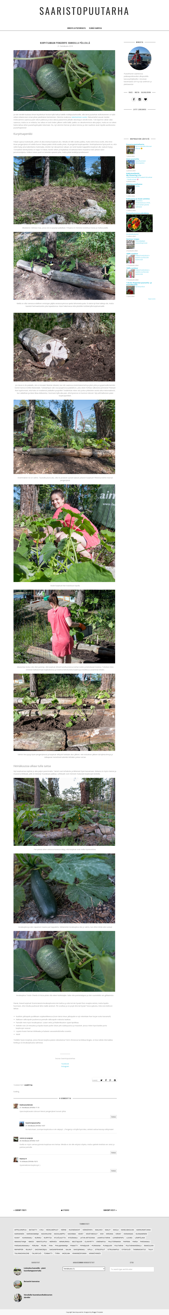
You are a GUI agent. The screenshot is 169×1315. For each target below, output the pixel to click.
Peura (43, 1245)
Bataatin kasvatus (32, 1281)
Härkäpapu (88, 1230)
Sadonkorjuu (41, 1249)
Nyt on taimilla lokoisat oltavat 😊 (143, 147)
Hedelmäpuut (52, 1230)
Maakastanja (20, 1241)
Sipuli (89, 1249)
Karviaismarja (33, 1234)
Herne (63, 1230)
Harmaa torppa (132, 239)
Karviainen (19, 1234)
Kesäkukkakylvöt (132, 234)
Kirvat (118, 1234)
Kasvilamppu (59, 1234)
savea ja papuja (26, 1138)
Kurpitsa (28, 1085)
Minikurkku (64, 1241)
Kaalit (108, 1230)
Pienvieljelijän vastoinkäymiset (141, 242)
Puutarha (118, 1245)
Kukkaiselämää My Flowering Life (133, 174)
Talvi (150, 1249)
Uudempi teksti (20, 1210)
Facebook (65, 1064)
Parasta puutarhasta (135, 144)
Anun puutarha (132, 159)
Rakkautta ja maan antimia (138, 199)
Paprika (126, 1241)
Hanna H (23, 1159)
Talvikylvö (36, 1253)
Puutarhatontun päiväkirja (137, 213)
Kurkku (38, 1238)
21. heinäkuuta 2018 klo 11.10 (29, 1108)
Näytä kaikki (152, 299)
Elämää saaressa (95, 28)
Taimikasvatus (139, 1249)
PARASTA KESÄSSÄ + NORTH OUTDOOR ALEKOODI (142, 257)
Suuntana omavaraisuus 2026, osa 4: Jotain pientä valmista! (142, 204)
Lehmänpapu (118, 1238)
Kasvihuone (46, 1234)
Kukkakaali (27, 1238)
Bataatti (33, 1230)
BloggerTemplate (97, 1312)
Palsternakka (114, 1241)
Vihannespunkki (79, 1253)
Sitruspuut (100, 1249)
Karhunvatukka (143, 1230)
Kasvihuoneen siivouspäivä (140, 162)
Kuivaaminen (141, 1234)
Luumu (129, 1238)
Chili (41, 1230)
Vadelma (66, 1253)
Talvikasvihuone (21, 1253)
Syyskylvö (126, 1249)
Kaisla (116, 1230)
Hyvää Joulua (140, 286)
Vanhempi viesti (109, 1210)
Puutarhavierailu (134, 1245)
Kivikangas (128, 1234)
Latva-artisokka (87, 1238)
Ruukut (29, 1249)
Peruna (35, 1245)
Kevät (80, 1234)
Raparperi (18, 1249)
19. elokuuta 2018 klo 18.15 (29, 1161)
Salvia (68, 1249)
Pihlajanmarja (61, 1245)
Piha (51, 1245)
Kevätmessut (92, 1234)
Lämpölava (140, 1238)
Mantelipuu (41, 1241)
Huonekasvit (74, 1230)
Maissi (31, 1241)
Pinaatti (74, 1245)
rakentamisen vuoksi (79, 117)
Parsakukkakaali (22, 1245)
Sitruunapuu (113, 1249)
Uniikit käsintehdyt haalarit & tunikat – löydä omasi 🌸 (139, 178)
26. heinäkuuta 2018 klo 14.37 (29, 1141)
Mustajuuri (77, 1241)
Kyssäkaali (73, 1238)
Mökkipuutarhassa (134, 184)
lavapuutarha (103, 1238)
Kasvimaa (72, 1234)
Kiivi (102, 1234)
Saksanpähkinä (56, 1249)
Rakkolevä (149, 1245)
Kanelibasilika (127, 1230)
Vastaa (113, 1117)
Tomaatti (48, 1253)
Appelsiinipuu (20, 1230)
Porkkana (96, 1245)
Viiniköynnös (95, 1253)
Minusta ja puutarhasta (76, 28)
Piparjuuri (84, 1245)
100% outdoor (132, 253)
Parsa (135, 1241)
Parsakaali (145, 1241)
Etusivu (66, 1210)
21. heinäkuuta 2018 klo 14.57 (35, 1126)
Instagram (65, 1066)
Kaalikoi (98, 1230)
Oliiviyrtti (89, 1241)
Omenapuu (101, 1241)
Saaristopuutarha (84, 11)
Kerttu (137, 186)
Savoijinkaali (79, 1249)
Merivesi (53, 1241)
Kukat (17, 1238)
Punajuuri (107, 1245)
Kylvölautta (60, 1238)
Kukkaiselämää (26, 1105)
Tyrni (57, 1253)
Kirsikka (109, 1234)
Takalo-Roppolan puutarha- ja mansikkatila (139, 284)
